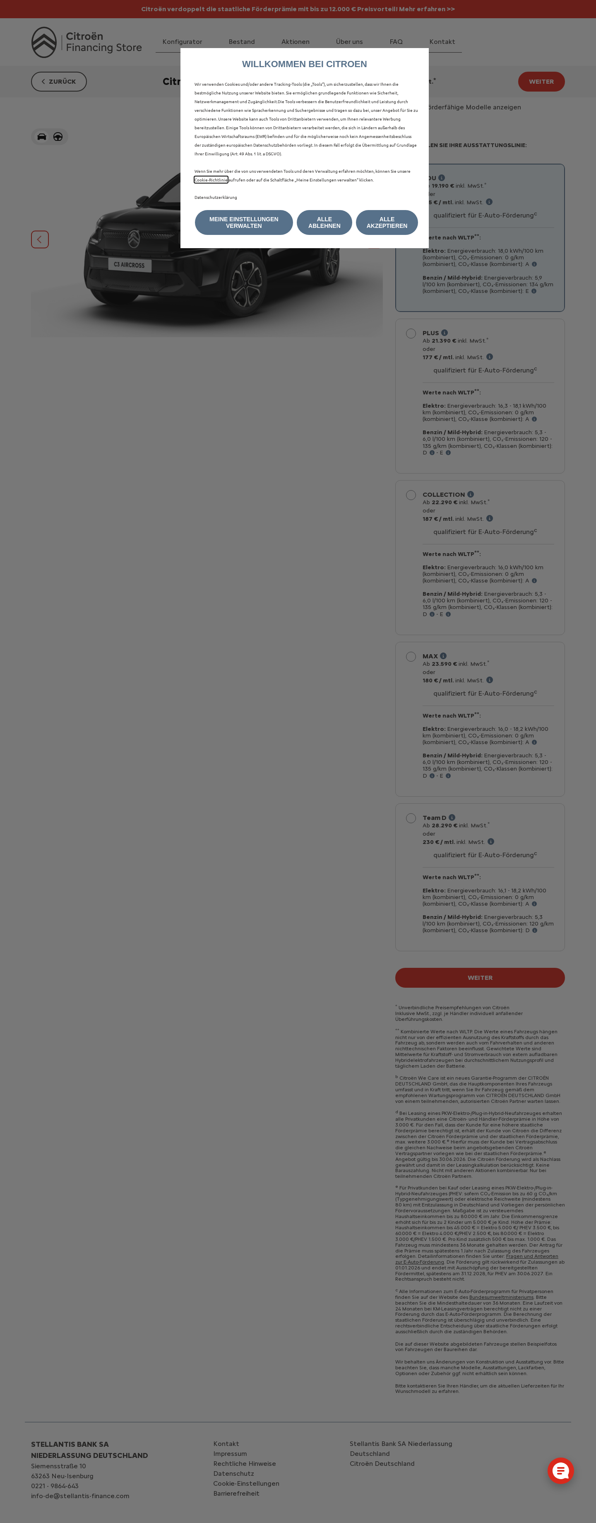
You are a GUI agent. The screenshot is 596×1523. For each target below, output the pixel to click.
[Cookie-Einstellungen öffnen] (561, 1471)
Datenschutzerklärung (216, 197)
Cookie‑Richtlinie (211, 179)
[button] (244, 222)
